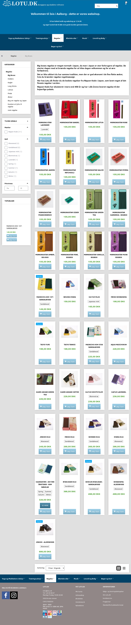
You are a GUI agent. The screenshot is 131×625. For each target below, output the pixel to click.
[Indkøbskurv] (125, 4)
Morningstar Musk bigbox (119, 255)
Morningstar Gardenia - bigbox (118, 213)
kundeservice (107, 598)
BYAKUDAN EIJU (69, 482)
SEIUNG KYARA (69, 297)
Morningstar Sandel (69, 122)
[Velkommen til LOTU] (33, 3)
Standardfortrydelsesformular (113, 605)
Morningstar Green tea (94, 213)
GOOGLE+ (23, 588)
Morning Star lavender (45, 123)
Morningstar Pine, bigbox (69, 255)
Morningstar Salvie (94, 170)
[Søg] (117, 6)
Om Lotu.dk (107, 595)
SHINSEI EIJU (94, 437)
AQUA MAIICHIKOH (119, 344)
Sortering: (41, 568)
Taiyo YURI (45, 344)
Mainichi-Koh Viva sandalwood (94, 345)
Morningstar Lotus (94, 122)
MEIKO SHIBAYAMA (119, 297)
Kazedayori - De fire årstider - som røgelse (45, 484)
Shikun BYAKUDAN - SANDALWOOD (94, 483)
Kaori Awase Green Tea (45, 393)
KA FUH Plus (94, 297)
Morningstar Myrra (118, 170)
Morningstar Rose (118, 122)
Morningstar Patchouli (69, 171)
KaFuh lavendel (118, 392)
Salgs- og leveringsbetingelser (113, 591)
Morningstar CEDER (69, 212)
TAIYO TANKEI (69, 344)
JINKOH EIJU (45, 437)
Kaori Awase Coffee (69, 392)
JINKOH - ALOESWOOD (45, 542)
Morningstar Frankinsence (45, 213)
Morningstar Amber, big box (45, 255)
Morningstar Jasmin (45, 170)
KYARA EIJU (119, 437)
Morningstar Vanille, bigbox (94, 255)
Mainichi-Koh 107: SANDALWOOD (14, 227)
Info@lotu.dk (47, 591)
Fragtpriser (107, 602)
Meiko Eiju (69, 437)
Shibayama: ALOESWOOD (119, 483)
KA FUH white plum (94, 392)
